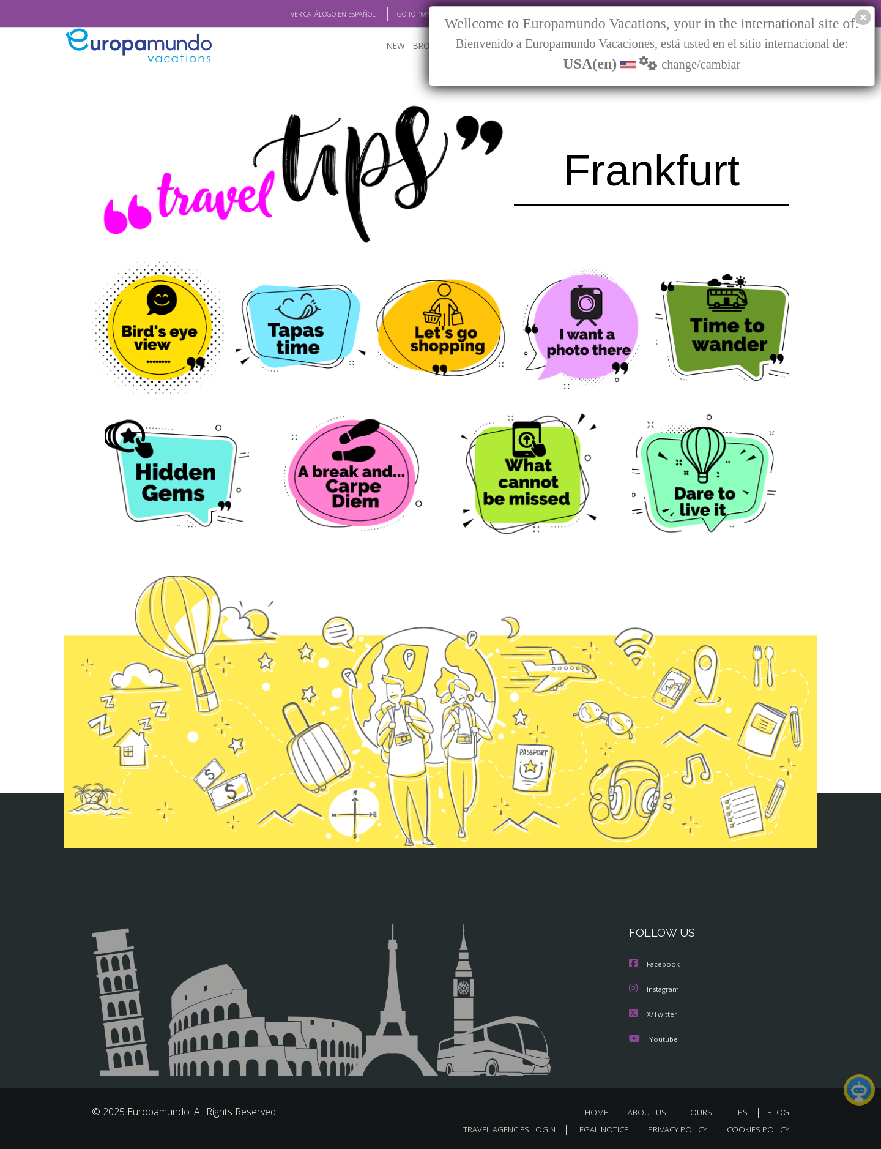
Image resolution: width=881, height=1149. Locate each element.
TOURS (701, 1110)
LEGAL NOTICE (593, 1127)
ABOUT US (650, 1110)
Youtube (653, 1037)
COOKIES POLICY (755, 1127)
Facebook (655, 963)
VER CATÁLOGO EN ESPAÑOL (305, 14)
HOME (601, 1110)
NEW (383, 46)
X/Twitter (653, 1012)
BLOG (778, 1110)
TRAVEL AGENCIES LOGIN (498, 1127)
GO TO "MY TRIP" (401, 14)
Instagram (655, 988)
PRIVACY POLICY (672, 1127)
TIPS (741, 1110)
